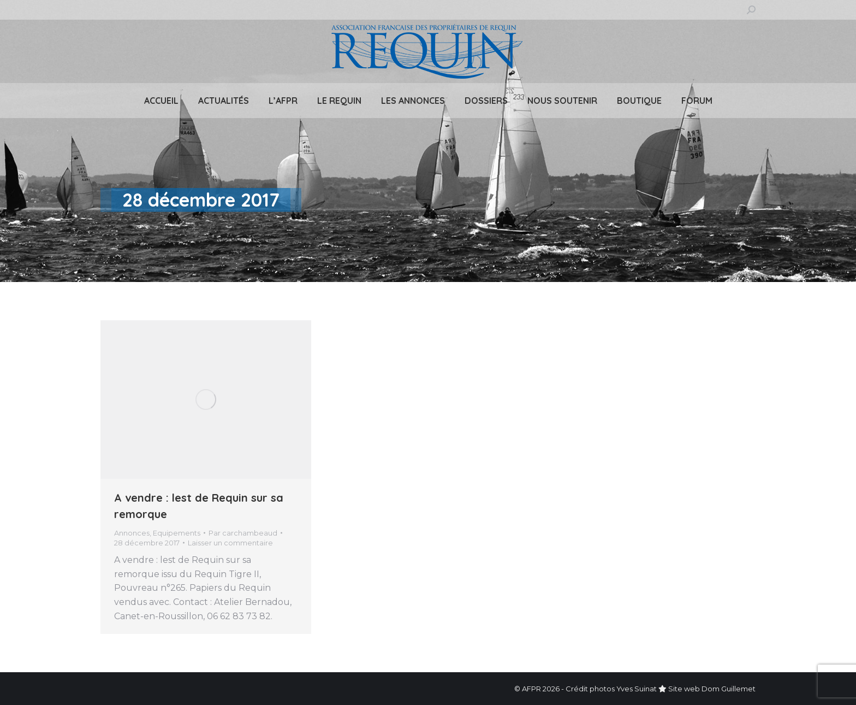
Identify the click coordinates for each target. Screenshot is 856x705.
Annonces (132, 532)
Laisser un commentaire (230, 542)
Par (243, 532)
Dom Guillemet (729, 688)
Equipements (176, 532)
